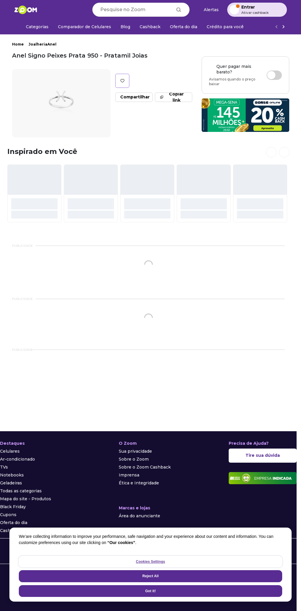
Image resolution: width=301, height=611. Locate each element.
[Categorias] (33, 26)
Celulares (10, 451)
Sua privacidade (135, 451)
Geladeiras (11, 483)
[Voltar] (276, 26)
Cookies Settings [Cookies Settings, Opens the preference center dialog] (150, 562)
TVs (4, 467)
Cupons (8, 514)
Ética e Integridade (139, 483)
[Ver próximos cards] (284, 152)
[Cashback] (150, 26)
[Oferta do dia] (183, 26)
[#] (34, 193)
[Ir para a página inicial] (25, 10)
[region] (150, 565)
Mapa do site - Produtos (25, 498)
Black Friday (13, 506)
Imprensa (129, 475)
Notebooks (12, 475)
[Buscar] (178, 9)
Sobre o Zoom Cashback (145, 467)
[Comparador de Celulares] (84, 26)
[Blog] (125, 26)
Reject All (150, 576)
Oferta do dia (13, 522)
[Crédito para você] (225, 26)
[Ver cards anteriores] (271, 152)
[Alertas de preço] (208, 9)
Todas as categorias (21, 491)
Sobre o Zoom (134, 459)
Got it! (150, 591)
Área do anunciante (139, 515)
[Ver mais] (283, 26)
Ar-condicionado (17, 459)
